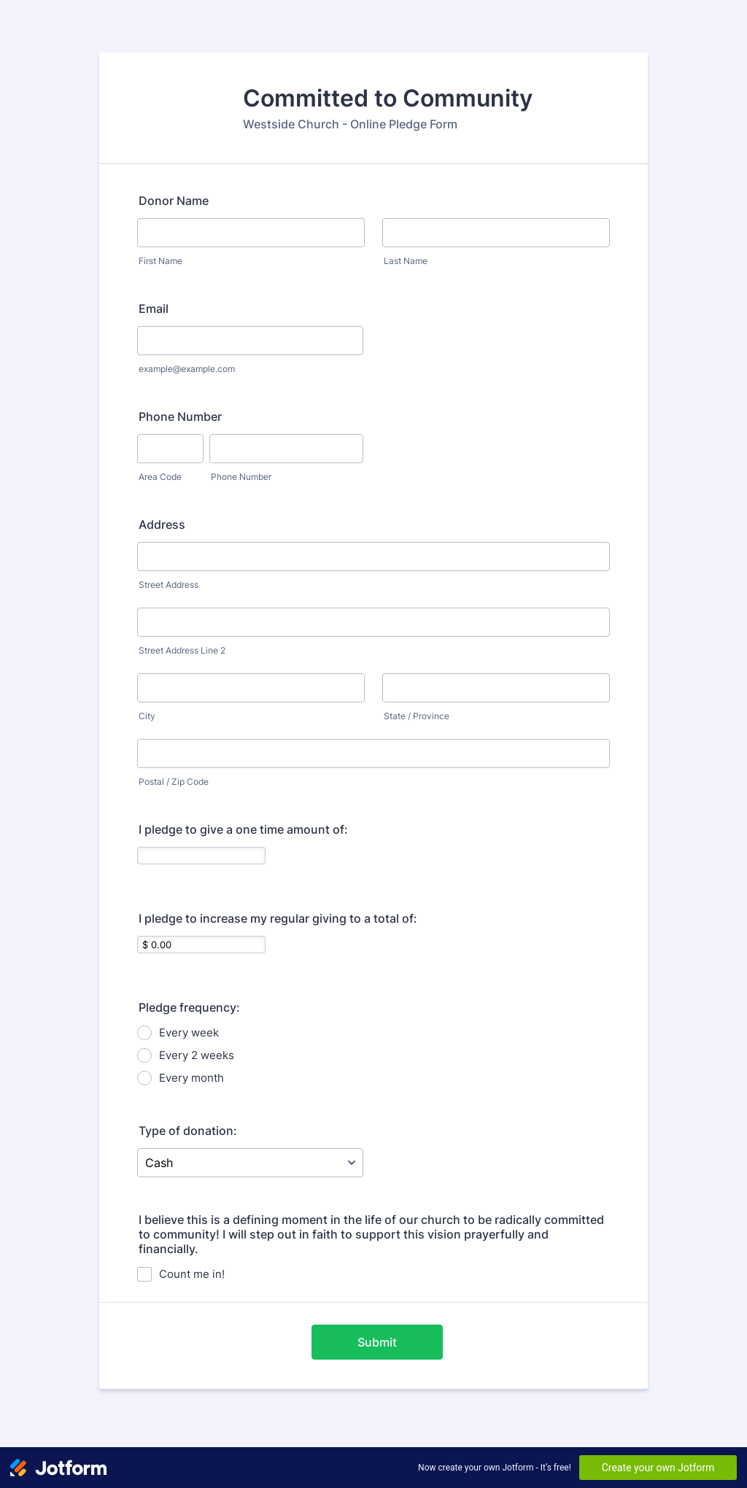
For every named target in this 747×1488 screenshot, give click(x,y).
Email (154, 308)
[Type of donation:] (250, 1162)
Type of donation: (188, 1130)
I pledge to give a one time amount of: (243, 829)
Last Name (405, 260)
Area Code (160, 476)
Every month (191, 1078)
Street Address (168, 584)
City (147, 715)
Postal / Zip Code (174, 781)
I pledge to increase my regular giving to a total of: (278, 918)
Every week (189, 1032)
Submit (377, 1342)
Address (162, 524)
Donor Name (174, 200)
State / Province (416, 715)
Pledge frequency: (189, 1007)
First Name (160, 260)
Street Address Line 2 (182, 650)
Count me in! (192, 1274)
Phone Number (180, 416)
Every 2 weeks (196, 1055)
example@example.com (187, 368)
